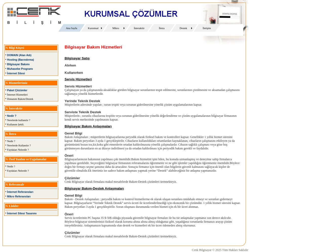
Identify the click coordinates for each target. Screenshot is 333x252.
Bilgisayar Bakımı (18, 64)
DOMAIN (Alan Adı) (19, 55)
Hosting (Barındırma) (20, 59)
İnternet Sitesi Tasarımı (21, 213)
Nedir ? (11, 115)
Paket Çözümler (17, 90)
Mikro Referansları (19, 196)
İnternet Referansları (20, 191)
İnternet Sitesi (16, 73)
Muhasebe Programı (20, 68)
